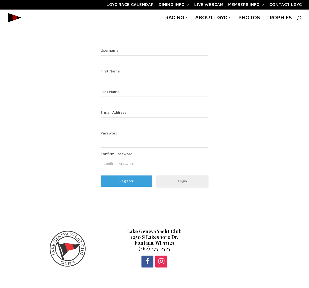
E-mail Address (113, 112)
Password (109, 133)
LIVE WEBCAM (208, 5)
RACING (174, 18)
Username (110, 50)
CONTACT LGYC (285, 5)
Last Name (110, 91)
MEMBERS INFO (244, 5)
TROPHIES (279, 18)
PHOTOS (249, 18)
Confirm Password (116, 153)
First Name (110, 71)
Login (182, 181)
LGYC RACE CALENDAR (130, 5)
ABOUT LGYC (211, 18)
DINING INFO (172, 5)
